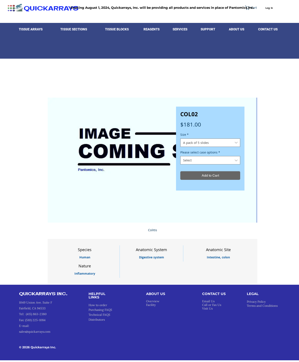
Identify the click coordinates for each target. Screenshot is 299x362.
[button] (30, 29)
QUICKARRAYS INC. (43, 294)
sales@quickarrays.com (34, 332)
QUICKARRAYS (51, 8)
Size (184, 135)
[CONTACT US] (268, 29)
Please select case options (200, 152)
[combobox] (210, 143)
